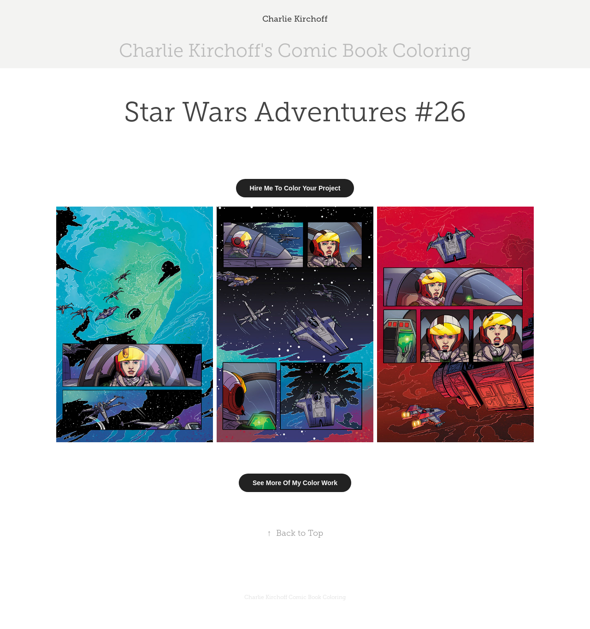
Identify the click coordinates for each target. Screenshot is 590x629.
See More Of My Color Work (295, 483)
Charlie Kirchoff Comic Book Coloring (295, 597)
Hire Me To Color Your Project (295, 188)
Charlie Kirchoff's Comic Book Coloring (295, 50)
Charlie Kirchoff (295, 19)
